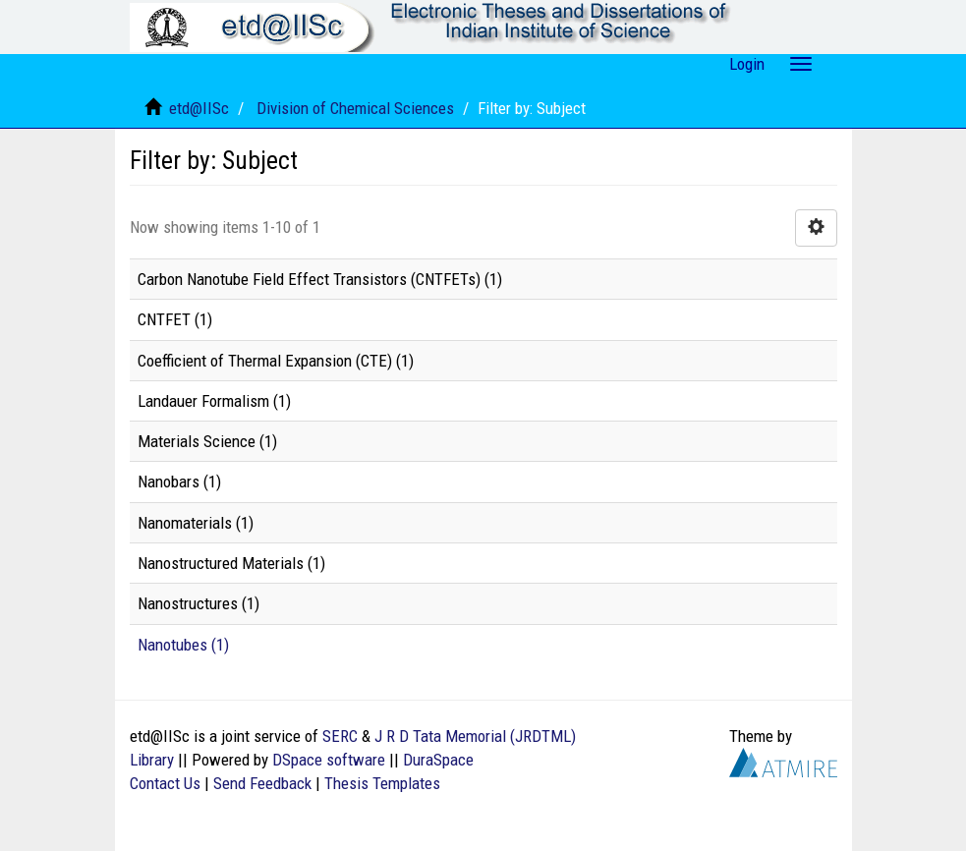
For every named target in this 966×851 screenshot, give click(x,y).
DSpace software (328, 759)
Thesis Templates (382, 783)
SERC (340, 736)
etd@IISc (199, 108)
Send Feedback (262, 783)
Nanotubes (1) (183, 644)
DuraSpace (438, 759)
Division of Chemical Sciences (355, 108)
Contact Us (165, 783)
